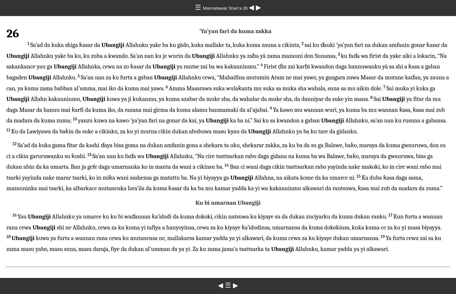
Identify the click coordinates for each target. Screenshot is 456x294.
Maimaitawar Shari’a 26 (226, 8)
